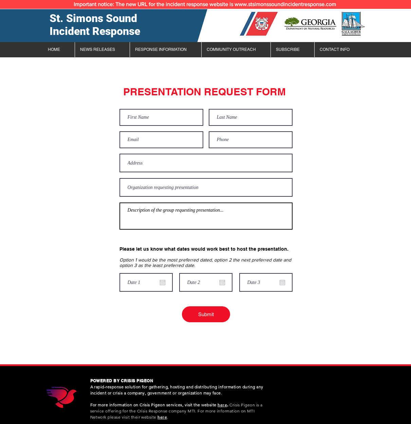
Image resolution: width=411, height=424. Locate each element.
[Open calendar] (162, 282)
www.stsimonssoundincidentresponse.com (285, 4)
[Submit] (206, 314)
